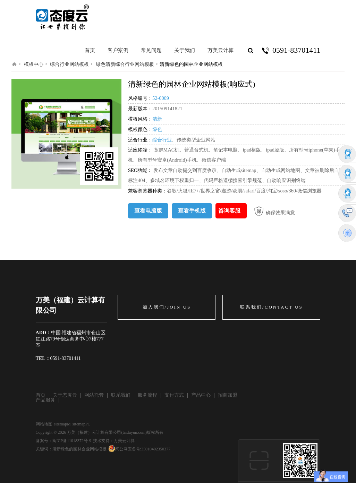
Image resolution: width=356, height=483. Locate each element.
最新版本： (140, 108)
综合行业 (162, 140)
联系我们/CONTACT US (271, 307)
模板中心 (33, 64)
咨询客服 (229, 211)
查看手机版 (192, 211)
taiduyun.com (133, 432)
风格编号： (140, 98)
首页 (90, 50)
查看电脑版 (148, 211)
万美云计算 (124, 440)
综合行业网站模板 (69, 64)
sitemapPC (82, 424)
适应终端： (140, 150)
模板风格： (140, 119)
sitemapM (62, 424)
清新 (157, 119)
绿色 (157, 129)
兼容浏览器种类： (147, 190)
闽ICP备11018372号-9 (71, 440)
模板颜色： (140, 129)
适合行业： (140, 140)
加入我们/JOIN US (167, 307)
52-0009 (160, 98)
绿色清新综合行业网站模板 (125, 64)
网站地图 (44, 424)
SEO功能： (140, 170)
